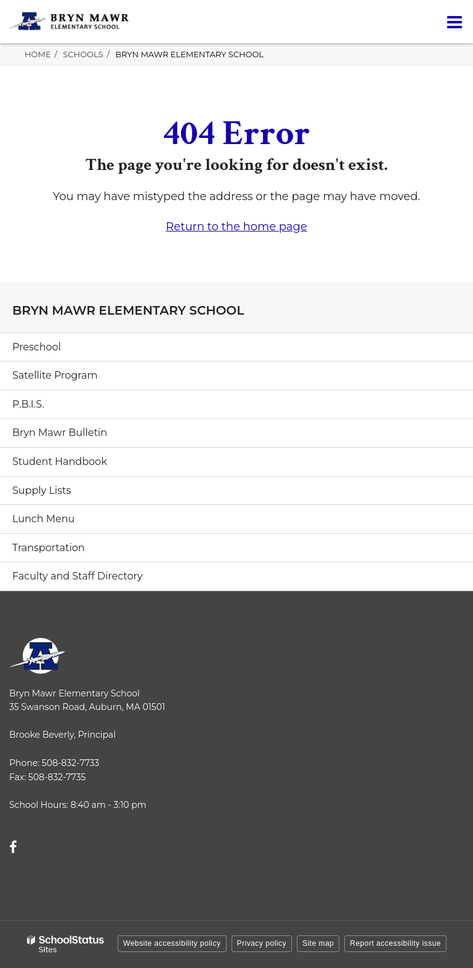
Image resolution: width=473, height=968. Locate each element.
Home (38, 54)
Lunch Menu (43, 519)
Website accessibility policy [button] (172, 943)
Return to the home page (236, 226)
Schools (83, 54)
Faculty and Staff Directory (77, 576)
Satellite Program (54, 375)
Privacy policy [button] (261, 943)
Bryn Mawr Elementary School (189, 54)
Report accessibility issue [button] (395, 943)
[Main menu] (454, 21)
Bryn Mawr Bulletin (59, 432)
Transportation (48, 548)
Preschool (36, 347)
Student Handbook (59, 461)
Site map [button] (318, 943)
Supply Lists (41, 490)
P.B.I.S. (28, 404)
